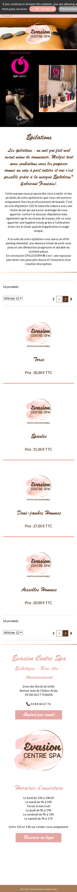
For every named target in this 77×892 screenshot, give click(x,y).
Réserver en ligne (38, 837)
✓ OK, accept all (42, 9)
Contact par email (38, 715)
